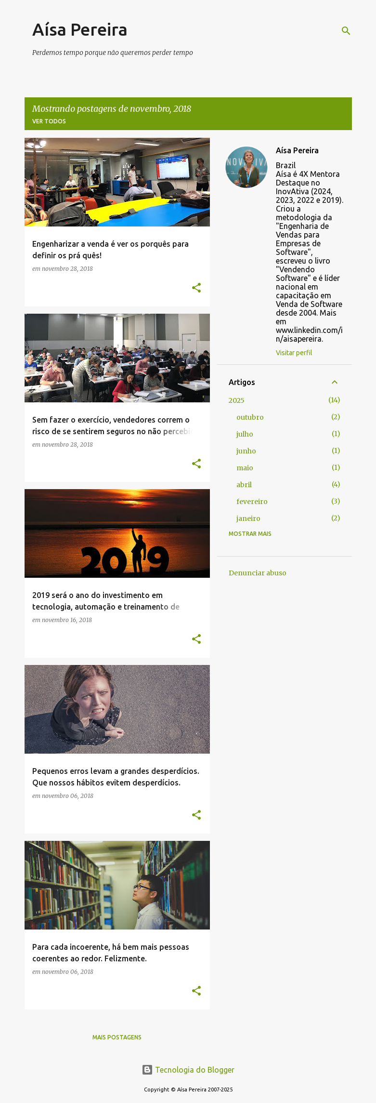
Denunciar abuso (257, 573)
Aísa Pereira (80, 29)
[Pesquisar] (346, 30)
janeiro (248, 518)
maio (244, 468)
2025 (237, 400)
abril (244, 484)
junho (246, 451)
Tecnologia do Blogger (188, 1069)
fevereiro (252, 501)
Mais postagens (117, 1037)
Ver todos (49, 121)
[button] (196, 288)
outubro (250, 417)
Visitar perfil (294, 353)
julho (244, 434)
